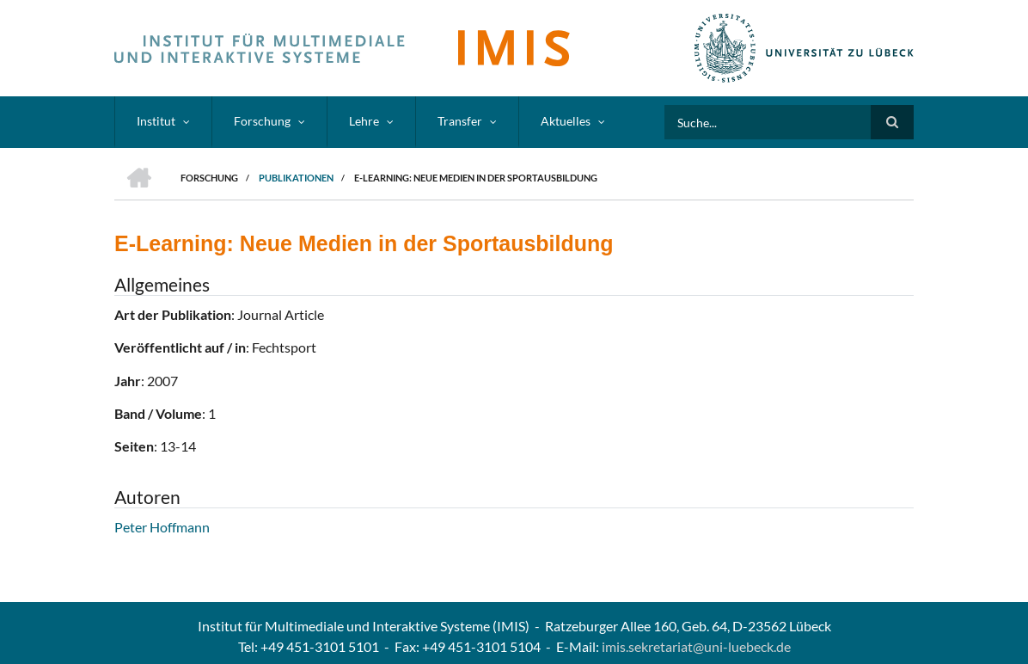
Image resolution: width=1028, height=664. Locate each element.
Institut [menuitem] (156, 121)
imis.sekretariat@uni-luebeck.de (696, 646)
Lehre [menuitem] (364, 121)
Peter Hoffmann (162, 527)
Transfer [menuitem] (460, 121)
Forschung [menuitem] (262, 121)
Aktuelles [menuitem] (565, 121)
